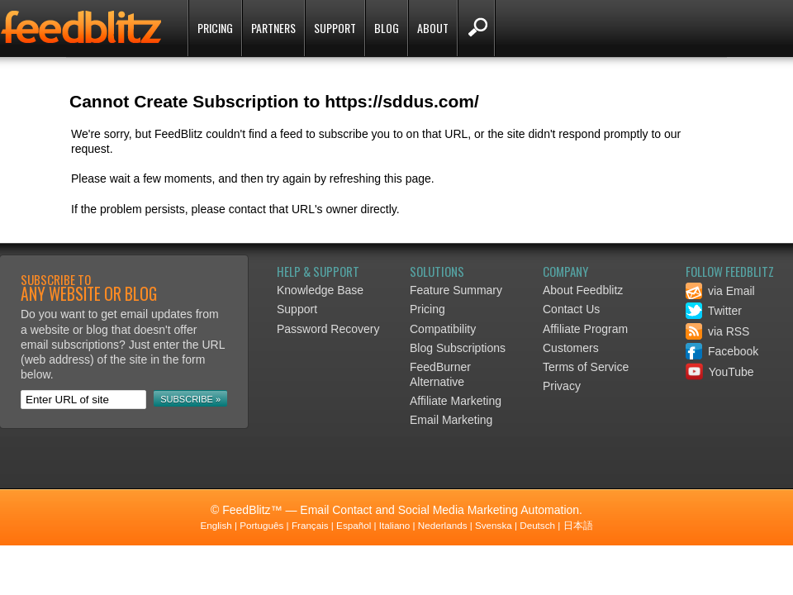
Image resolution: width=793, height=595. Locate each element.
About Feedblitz (583, 290)
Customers (571, 348)
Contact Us (571, 309)
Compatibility (443, 329)
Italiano (395, 525)
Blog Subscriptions (458, 348)
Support (335, 27)
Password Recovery (328, 329)
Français (310, 525)
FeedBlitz (82, 29)
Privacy (562, 386)
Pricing (215, 27)
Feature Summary (456, 290)
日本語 (578, 525)
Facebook (722, 351)
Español (353, 525)
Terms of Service (586, 367)
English (215, 525)
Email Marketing (451, 419)
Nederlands (443, 525)
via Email (720, 291)
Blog (386, 27)
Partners (273, 27)
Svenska (493, 525)
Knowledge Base (320, 290)
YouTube (720, 371)
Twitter (714, 310)
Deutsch (537, 525)
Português (261, 525)
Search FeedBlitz (476, 28)
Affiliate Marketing (455, 400)
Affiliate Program (585, 329)
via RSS (717, 331)
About (433, 27)
